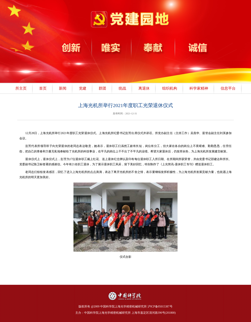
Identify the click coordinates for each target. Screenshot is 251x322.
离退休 (144, 88)
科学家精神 (198, 88)
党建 (82, 88)
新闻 (62, 88)
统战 (122, 88)
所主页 (21, 88)
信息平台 (228, 88)
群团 (102, 88)
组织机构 (169, 88)
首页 (43, 88)
